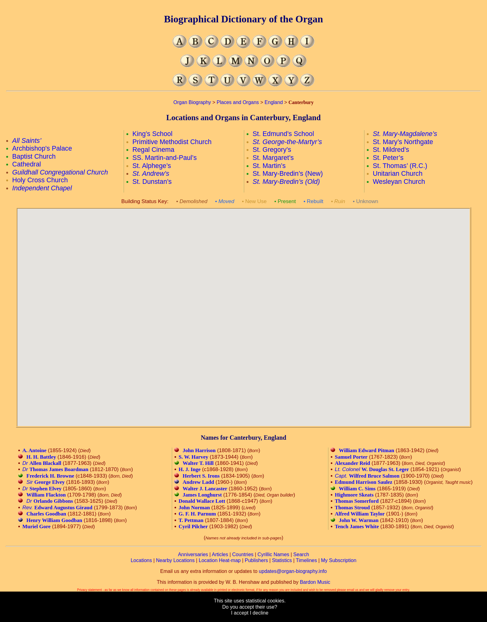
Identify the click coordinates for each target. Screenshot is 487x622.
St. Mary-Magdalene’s (405, 134)
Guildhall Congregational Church (60, 172)
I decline (259, 612)
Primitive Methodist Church (172, 142)
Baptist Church (34, 156)
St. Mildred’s (391, 149)
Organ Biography (192, 102)
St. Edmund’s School (283, 134)
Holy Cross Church (40, 180)
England (274, 102)
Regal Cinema (153, 149)
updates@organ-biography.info (293, 571)
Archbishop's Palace (42, 148)
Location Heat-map (220, 560)
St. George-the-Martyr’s (287, 142)
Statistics (282, 560)
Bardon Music (315, 582)
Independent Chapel (42, 188)
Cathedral (26, 164)
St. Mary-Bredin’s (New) (288, 173)
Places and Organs (238, 102)
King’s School (152, 134)
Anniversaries (193, 554)
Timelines (306, 560)
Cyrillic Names (273, 554)
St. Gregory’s (272, 149)
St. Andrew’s (150, 173)
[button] (255, 332)
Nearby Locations (175, 560)
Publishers (256, 560)
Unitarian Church (397, 173)
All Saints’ (26, 140)
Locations (141, 560)
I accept (239, 612)
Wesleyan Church (399, 181)
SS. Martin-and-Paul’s (164, 157)
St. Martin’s (269, 166)
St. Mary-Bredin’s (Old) (286, 181)
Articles (220, 554)
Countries (242, 554)
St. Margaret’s (273, 157)
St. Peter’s (388, 157)
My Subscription (338, 560)
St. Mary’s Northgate (403, 142)
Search (301, 554)
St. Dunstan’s (151, 181)
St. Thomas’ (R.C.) (400, 166)
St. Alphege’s (151, 166)
